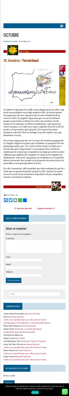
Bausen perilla (29, 332)
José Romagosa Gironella (14, 322)
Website (9, 272)
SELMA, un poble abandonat (29, 329)
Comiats (21, 338)
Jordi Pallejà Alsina (11, 332)
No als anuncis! (29, 325)
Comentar (10, 238)
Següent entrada (46, 208)
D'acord (35, 392)
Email (8, 264)
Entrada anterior (23, 208)
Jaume (14, 41)
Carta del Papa (33, 313)
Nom (8, 257)
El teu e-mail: (28, 375)
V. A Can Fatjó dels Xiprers (39, 322)
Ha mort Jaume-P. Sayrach (34, 341)
